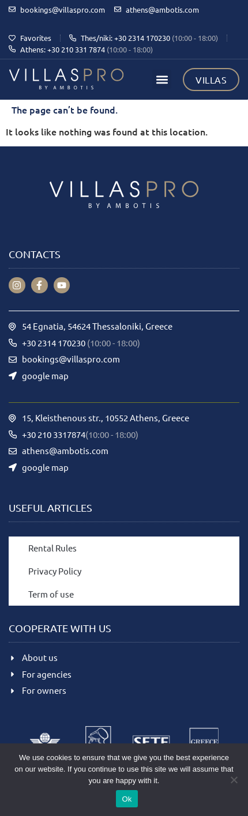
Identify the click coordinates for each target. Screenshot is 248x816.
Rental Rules (52, 547)
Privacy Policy (54, 570)
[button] (161, 79)
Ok (126, 799)
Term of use (51, 593)
